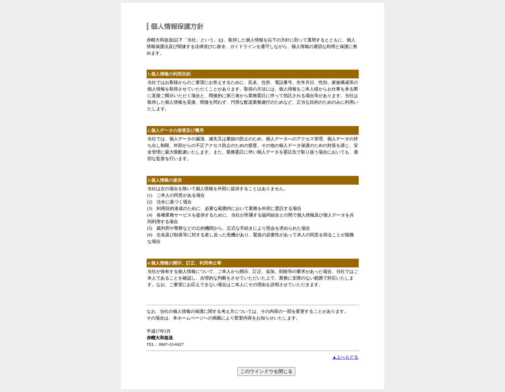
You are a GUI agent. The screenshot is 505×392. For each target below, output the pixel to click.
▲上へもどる (345, 357)
